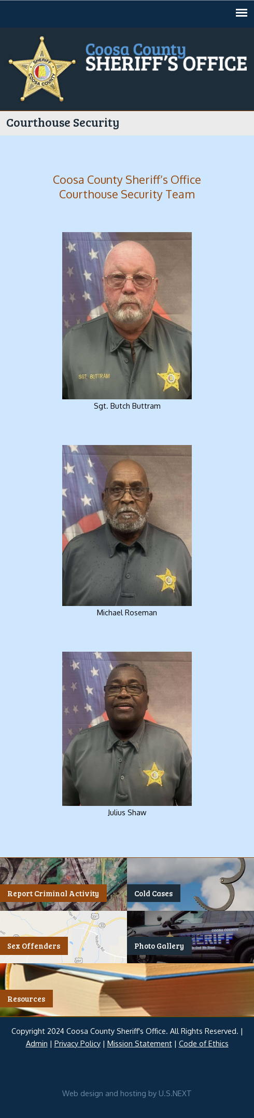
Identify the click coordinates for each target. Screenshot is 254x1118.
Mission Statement (139, 1043)
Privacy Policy (77, 1043)
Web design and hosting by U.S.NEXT (127, 1093)
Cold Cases (153, 893)
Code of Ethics (204, 1043)
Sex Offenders (33, 946)
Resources (26, 998)
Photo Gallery (159, 946)
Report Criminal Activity (53, 893)
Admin (37, 1043)
